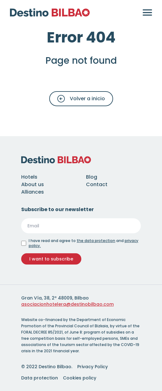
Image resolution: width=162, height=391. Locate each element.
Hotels (29, 177)
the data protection (96, 240)
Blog (91, 177)
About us (32, 184)
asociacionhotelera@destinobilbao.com (67, 304)
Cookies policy (79, 378)
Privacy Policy (92, 367)
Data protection (39, 378)
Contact (96, 184)
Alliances (32, 191)
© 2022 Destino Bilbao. (46, 367)
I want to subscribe (51, 259)
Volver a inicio (81, 98)
